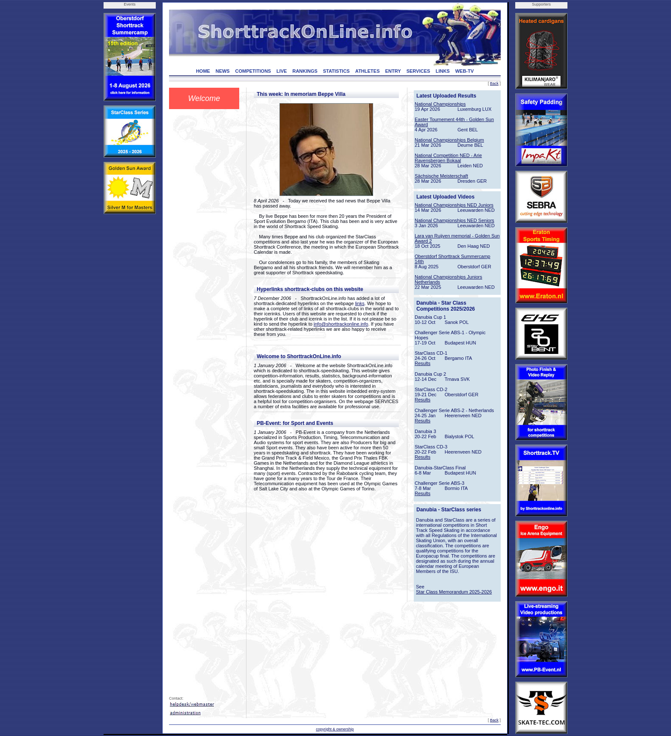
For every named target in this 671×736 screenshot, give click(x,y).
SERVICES (418, 71)
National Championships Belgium (449, 139)
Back (494, 83)
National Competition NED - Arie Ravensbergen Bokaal (448, 158)
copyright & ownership (335, 729)
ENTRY (393, 71)
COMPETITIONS (253, 71)
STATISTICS (336, 71)
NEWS (223, 71)
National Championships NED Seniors (454, 220)
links (360, 303)
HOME (203, 71)
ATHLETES (367, 71)
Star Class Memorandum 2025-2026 (454, 591)
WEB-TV (464, 71)
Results (423, 363)
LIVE (281, 71)
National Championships (440, 104)
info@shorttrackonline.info (341, 323)
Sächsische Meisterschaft (441, 175)
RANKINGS (305, 71)
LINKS (443, 71)
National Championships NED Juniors (454, 205)
